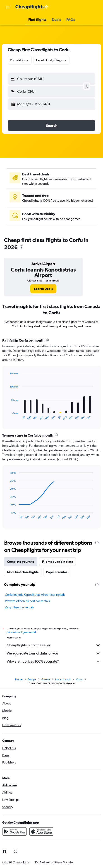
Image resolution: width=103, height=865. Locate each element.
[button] (8, 7)
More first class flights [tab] (22, 572)
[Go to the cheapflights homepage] (32, 7)
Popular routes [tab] (56, 572)
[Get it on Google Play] (14, 831)
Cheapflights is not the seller (54, 645)
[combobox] (20, 60)
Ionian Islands (63, 679)
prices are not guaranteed (21, 632)
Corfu (79, 679)
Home (18, 679)
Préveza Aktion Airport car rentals (27, 601)
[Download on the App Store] (41, 831)
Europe (32, 679)
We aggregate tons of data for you (54, 653)
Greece (45, 679)
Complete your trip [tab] (20, 561)
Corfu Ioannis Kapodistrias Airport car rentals (35, 594)
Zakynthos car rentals (19, 607)
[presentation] (21, 247)
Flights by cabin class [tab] (57, 561)
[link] (43, 288)
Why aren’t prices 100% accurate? (54, 661)
